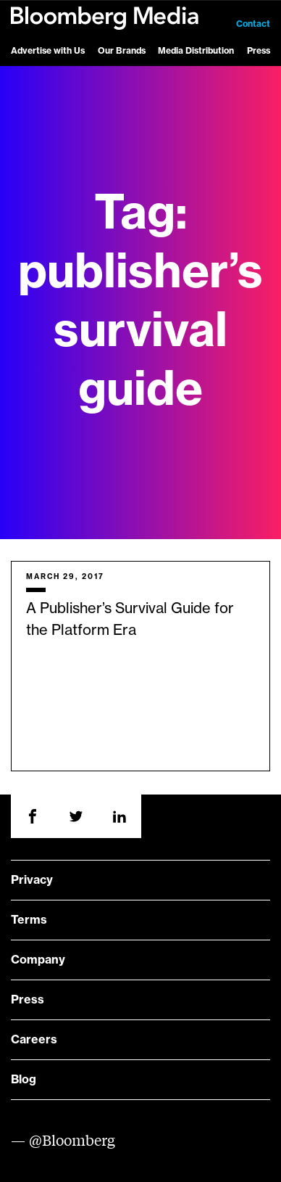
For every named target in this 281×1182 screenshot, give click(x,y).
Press (258, 50)
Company (38, 960)
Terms (29, 920)
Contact (253, 24)
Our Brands (122, 50)
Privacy (32, 880)
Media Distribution (196, 50)
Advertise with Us (48, 50)
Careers (34, 1040)
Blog (23, 1079)
